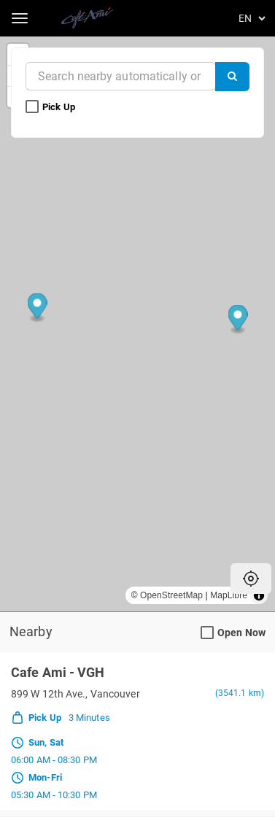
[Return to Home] (88, 18)
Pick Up (51, 107)
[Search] (232, 76)
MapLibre (228, 595)
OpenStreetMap (171, 595)
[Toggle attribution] (259, 595)
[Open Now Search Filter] (207, 633)
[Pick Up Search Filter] (32, 107)
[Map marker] (238, 320)
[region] (137, 323)
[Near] (121, 76)
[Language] (249, 18)
